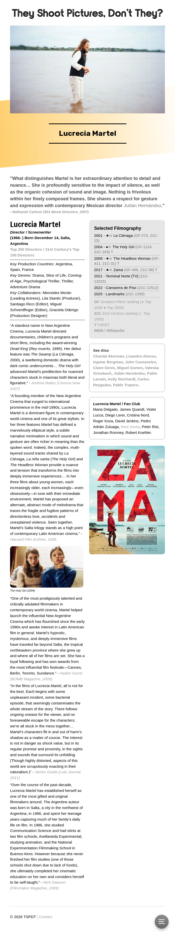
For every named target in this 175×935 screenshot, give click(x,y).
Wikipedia (115, 330)
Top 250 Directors (26, 249)
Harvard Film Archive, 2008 (33, 539)
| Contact (44, 917)
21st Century (112, 313)
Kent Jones (130, 427)
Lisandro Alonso (141, 356)
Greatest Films (112, 302)
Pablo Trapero (125, 385)
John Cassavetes (140, 362)
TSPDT (103, 325)
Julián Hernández (142, 205)
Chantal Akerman (108, 356)
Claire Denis (104, 368)
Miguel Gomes (130, 368)
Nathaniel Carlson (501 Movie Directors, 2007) (50, 212)
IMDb (98, 330)
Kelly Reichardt (121, 379)
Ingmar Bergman (108, 362)
